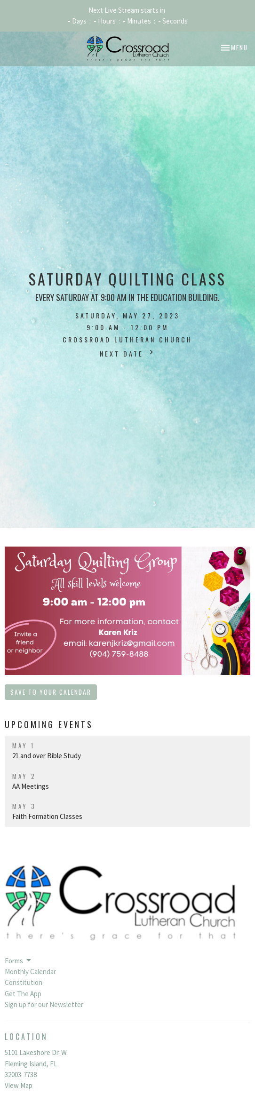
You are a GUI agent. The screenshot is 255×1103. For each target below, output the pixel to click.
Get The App (23, 993)
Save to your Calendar (50, 692)
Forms (18, 960)
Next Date (128, 353)
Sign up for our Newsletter (44, 1004)
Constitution (23, 982)
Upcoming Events (49, 724)
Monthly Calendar (30, 971)
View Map (18, 1085)
